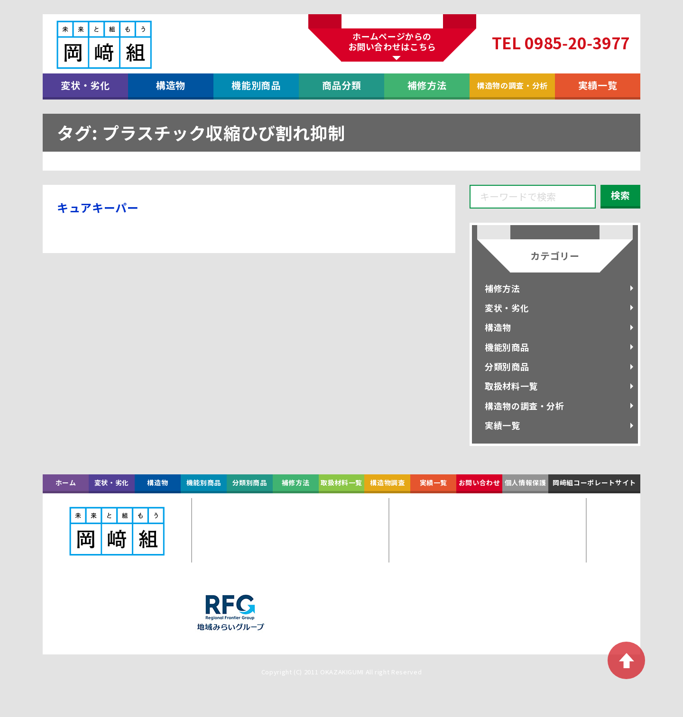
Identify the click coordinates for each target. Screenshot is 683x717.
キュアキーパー (97, 207)
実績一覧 (598, 85)
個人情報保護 (525, 482)
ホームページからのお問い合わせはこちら (392, 41)
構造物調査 (387, 482)
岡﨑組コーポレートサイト (594, 482)
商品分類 (341, 85)
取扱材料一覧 (511, 386)
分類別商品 (507, 366)
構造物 (170, 85)
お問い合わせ (479, 482)
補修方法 (427, 85)
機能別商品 (255, 85)
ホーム (65, 482)
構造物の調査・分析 (512, 85)
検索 (620, 195)
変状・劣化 (85, 85)
